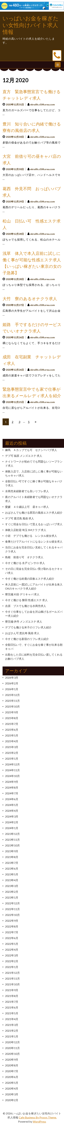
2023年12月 (12, 833)
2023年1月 (11, 897)
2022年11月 (12, 909)
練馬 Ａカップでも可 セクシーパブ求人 (31, 449)
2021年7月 (11, 1001)
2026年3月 (11, 677)
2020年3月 (11, 1094)
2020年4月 (11, 1088)
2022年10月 (12, 914)
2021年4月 (11, 1019)
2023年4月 (11, 880)
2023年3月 (11, 885)
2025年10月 (12, 706)
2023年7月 (11, 862)
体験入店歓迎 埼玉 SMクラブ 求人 (25, 529)
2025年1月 (11, 758)
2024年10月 (12, 775)
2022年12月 (12, 903)
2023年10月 (12, 845)
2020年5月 (11, 1082)
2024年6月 (11, 799)
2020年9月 (11, 1059)
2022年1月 (11, 967)
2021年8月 (11, 995)
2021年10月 (12, 984)
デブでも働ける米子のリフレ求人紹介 (28, 627)
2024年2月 (11, 822)
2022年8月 (11, 926)
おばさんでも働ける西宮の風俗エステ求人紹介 (33, 512)
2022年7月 (11, 932)
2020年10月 (12, 1053)
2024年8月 (11, 787)
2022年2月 (11, 961)
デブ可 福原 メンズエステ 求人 (23, 455)
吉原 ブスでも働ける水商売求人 (25, 605)
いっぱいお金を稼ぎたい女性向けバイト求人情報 (31, 25)
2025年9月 (11, 712)
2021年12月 (12, 972)
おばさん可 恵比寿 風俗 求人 (22, 633)
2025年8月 (11, 718)
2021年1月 (11, 1036)
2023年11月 (12, 839)
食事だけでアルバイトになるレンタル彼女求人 (33, 541)
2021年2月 (11, 1030)
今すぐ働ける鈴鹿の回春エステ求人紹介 (29, 578)
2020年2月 (11, 1100)
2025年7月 (11, 723)
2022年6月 (11, 938)
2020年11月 (12, 1048)
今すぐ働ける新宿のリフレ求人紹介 (27, 638)
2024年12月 (12, 764)
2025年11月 (12, 700)
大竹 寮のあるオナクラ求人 (30, 298)
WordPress (39, 1121)
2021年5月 (11, 1013)
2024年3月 (11, 816)
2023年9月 (11, 851)
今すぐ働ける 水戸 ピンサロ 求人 (25, 563)
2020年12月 (12, 1042)
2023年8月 (11, 857)
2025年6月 (11, 729)
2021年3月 (11, 1024)
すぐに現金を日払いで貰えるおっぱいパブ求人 (33, 524)
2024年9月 (11, 781)
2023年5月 (11, 874)
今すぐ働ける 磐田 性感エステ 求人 (26, 600)
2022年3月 (11, 955)
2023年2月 (11, 891)
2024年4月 (11, 810)
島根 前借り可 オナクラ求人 (24, 557)
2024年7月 (11, 793)
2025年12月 (12, 694)
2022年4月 (11, 949)
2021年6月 (11, 1007)
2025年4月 (11, 741)
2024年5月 (11, 804)
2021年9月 (11, 990)
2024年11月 (12, 770)
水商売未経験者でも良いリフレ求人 (27, 491)
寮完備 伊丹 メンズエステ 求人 (23, 621)
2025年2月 (11, 752)
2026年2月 (11, 683)
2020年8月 (11, 1065)
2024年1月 (11, 828)
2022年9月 (11, 920)
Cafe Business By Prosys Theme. (38, 1117)
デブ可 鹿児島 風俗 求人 (19, 518)
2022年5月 (11, 943)
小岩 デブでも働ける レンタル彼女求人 (31, 535)
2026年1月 (11, 689)
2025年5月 (11, 735)
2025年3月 (11, 747)
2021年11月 (12, 978)
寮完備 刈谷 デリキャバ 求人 (22, 594)
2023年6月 (11, 868)
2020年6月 (11, 1076)
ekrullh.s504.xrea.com (42, 104)
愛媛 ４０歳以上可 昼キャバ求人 (27, 506)
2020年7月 (11, 1071)
